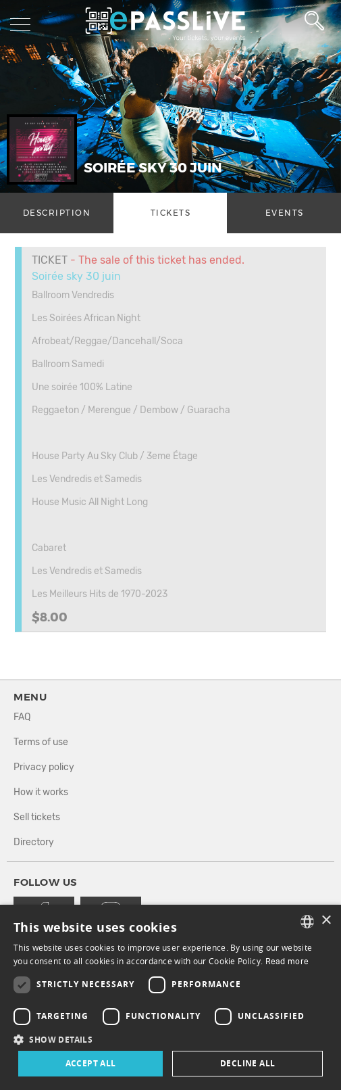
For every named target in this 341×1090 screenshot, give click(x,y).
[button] (170, 1039)
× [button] (326, 921)
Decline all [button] (247, 1063)
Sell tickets (37, 817)
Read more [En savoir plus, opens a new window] (287, 961)
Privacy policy (44, 767)
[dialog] (170, 997)
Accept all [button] (90, 1063)
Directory (34, 842)
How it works (41, 792)
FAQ (22, 717)
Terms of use (41, 742)
